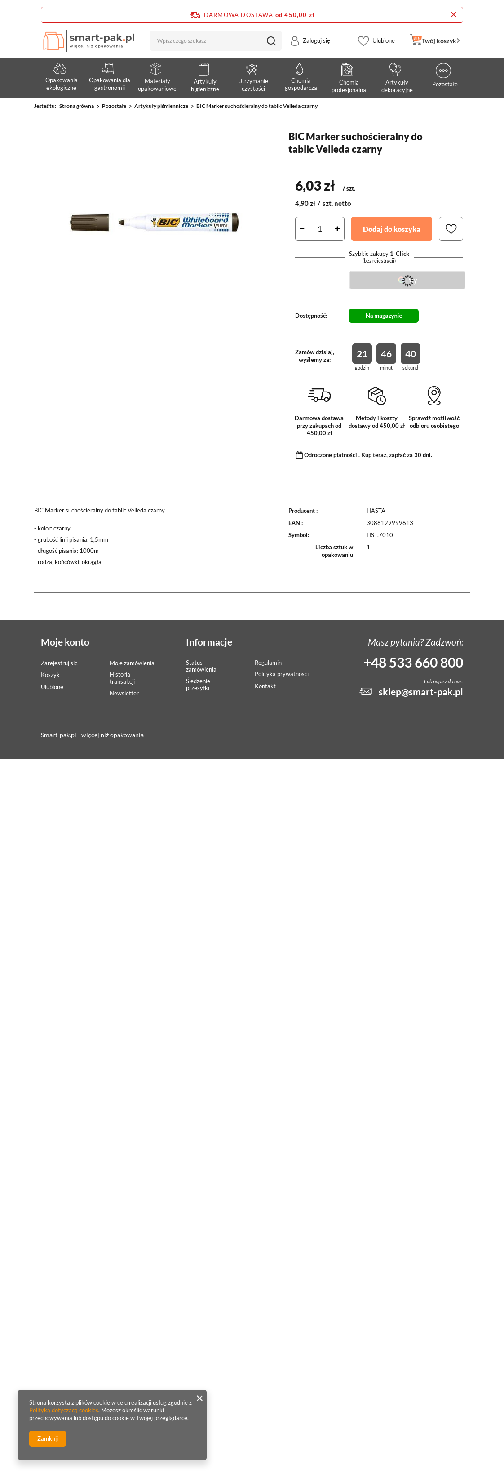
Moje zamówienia (132, 663)
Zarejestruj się (59, 663)
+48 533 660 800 (413, 662)
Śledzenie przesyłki (198, 685)
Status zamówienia (201, 666)
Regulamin (268, 662)
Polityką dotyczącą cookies (63, 1410)
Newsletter (124, 693)
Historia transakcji (122, 678)
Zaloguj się (316, 46)
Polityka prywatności (282, 674)
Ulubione (383, 46)
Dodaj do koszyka (391, 229)
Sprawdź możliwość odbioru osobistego (434, 421)
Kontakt (265, 686)
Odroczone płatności (330, 455)
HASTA (376, 510)
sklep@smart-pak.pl (421, 691)
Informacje (209, 641)
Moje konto (65, 641)
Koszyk (50, 675)
